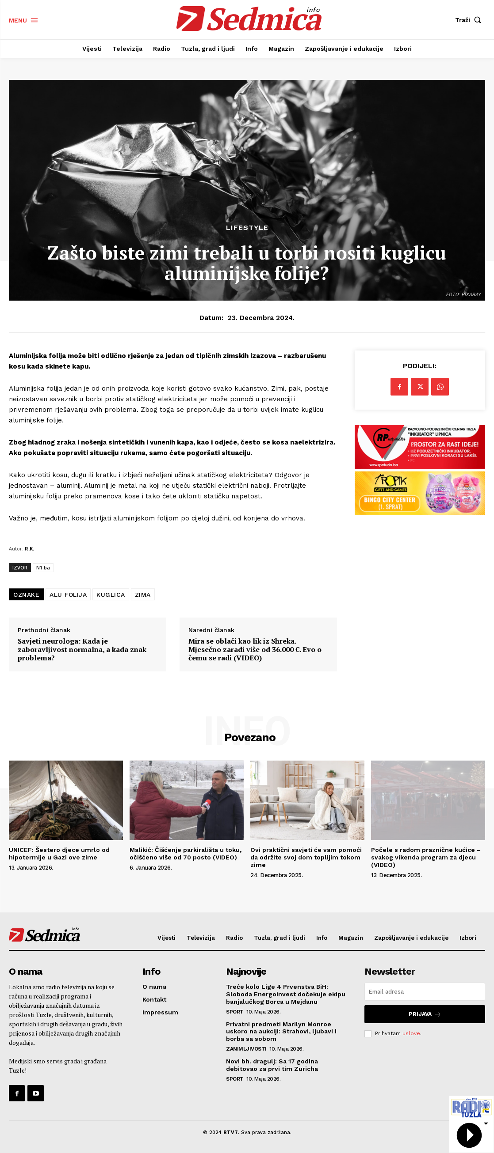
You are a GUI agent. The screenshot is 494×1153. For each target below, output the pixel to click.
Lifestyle (247, 227)
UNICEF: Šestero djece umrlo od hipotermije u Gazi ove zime (59, 853)
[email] (424, 992)
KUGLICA (110, 594)
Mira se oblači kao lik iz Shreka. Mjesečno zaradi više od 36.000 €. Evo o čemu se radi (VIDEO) (255, 650)
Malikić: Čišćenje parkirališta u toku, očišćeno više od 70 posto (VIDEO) (185, 853)
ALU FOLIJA (68, 594)
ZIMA (143, 594)
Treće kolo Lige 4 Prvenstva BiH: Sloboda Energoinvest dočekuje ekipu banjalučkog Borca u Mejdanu (285, 994)
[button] (470, 20)
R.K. (29, 548)
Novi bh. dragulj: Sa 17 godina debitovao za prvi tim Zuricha (272, 1065)
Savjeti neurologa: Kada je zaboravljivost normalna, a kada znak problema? (82, 650)
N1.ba (43, 567)
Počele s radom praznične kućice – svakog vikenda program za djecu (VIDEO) (426, 857)
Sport (235, 1012)
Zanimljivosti (246, 1049)
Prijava (425, 1014)
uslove (411, 1033)
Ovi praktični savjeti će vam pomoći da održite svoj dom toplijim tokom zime (306, 857)
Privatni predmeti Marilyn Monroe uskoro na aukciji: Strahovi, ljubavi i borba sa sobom (281, 1032)
